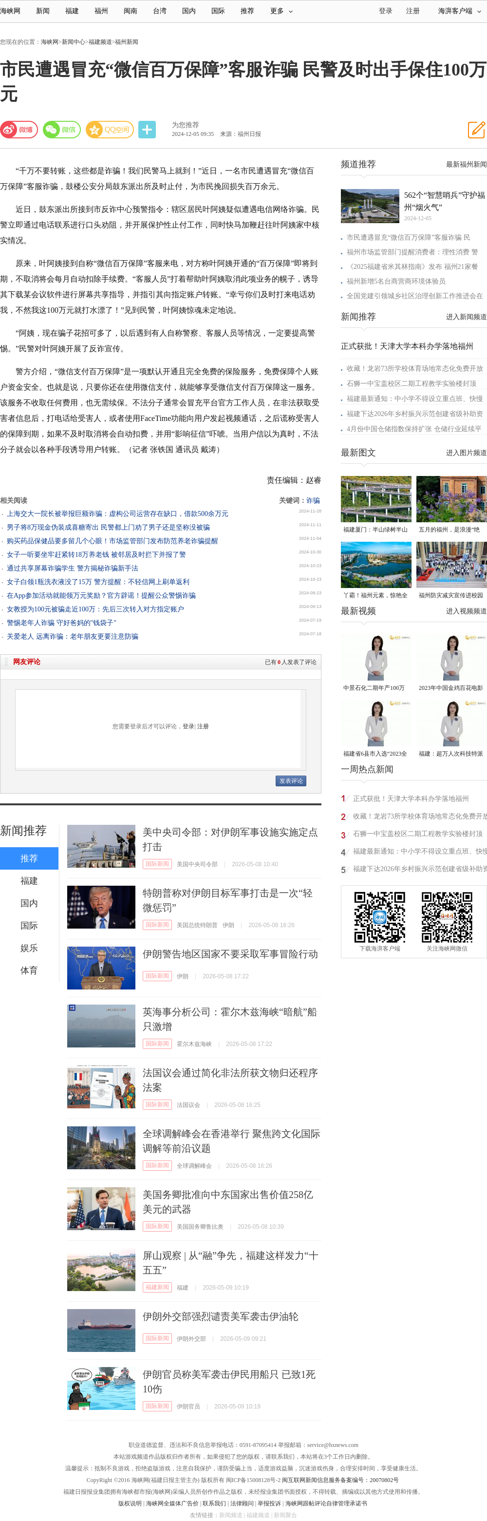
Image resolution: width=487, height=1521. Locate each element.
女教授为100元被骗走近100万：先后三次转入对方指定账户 (95, 609)
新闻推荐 (23, 830)
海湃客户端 (459, 11)
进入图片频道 (466, 452)
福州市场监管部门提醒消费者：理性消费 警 (412, 252)
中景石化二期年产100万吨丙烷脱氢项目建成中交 (375, 688)
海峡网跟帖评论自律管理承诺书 (326, 1503)
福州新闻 (126, 41)
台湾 (160, 11)
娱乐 (29, 948)
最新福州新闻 (466, 164)
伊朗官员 (188, 1406)
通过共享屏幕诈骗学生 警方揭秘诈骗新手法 (72, 568)
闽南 (130, 11)
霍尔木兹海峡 (194, 1044)
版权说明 (130, 1503)
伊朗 (228, 925)
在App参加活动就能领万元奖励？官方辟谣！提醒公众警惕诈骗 (101, 595)
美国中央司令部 (197, 864)
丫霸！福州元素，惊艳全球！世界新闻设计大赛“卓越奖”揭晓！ (375, 596)
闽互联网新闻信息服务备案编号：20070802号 (340, 1480)
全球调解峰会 (194, 1165)
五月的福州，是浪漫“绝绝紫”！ (449, 530)
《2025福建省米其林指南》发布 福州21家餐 (412, 266)
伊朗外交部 (191, 1338)
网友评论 (26, 661)
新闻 (43, 11)
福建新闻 (157, 1287)
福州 (101, 11)
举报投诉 (269, 1503)
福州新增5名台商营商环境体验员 (396, 281)
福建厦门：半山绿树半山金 (375, 530)
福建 (72, 11)
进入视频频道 (466, 611)
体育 (29, 970)
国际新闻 (157, 863)
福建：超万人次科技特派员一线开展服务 (451, 754)
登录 (188, 726)
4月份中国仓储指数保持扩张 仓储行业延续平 (414, 429)
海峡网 (10, 11)
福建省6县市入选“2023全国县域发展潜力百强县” (375, 754)
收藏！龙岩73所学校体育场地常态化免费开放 (415, 368)
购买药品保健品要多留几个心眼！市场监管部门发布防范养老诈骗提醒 (112, 541)
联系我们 (214, 1503)
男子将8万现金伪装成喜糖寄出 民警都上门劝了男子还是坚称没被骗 (108, 527)
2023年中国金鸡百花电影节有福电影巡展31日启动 (451, 688)
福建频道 (100, 41)
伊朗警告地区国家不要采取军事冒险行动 (230, 954)
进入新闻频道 (466, 317)
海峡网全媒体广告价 (172, 1503)
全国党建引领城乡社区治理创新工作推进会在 (415, 296)
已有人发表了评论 (291, 662)
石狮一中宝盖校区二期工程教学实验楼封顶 (411, 383)
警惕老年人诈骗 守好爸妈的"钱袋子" (61, 623)
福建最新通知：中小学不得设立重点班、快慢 (415, 398)
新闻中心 (73, 41)
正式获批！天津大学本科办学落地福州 (407, 346)
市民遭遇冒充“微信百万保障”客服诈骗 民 (408, 237)
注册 (413, 11)
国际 (218, 11)
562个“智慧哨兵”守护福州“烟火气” (444, 201)
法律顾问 (242, 1503)
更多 (281, 11)
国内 (189, 11)
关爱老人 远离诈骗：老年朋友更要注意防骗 (72, 636)
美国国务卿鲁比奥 (200, 1226)
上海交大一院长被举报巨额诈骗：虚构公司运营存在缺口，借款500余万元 (117, 513)
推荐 (247, 11)
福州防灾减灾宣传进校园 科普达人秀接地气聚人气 (451, 596)
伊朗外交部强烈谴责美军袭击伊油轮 (221, 1316)
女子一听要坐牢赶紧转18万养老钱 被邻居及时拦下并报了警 (96, 554)
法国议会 (188, 1105)
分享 (148, 130)
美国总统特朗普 (197, 925)
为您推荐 (185, 125)
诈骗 (313, 500)
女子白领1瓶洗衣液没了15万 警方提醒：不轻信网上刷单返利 (98, 582)
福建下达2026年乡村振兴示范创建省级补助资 (415, 414)
